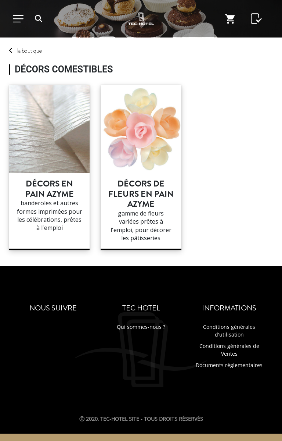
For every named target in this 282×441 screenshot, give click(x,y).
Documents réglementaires (229, 365)
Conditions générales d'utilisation (229, 330)
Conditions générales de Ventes (229, 349)
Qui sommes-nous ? (141, 326)
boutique (29, 51)
